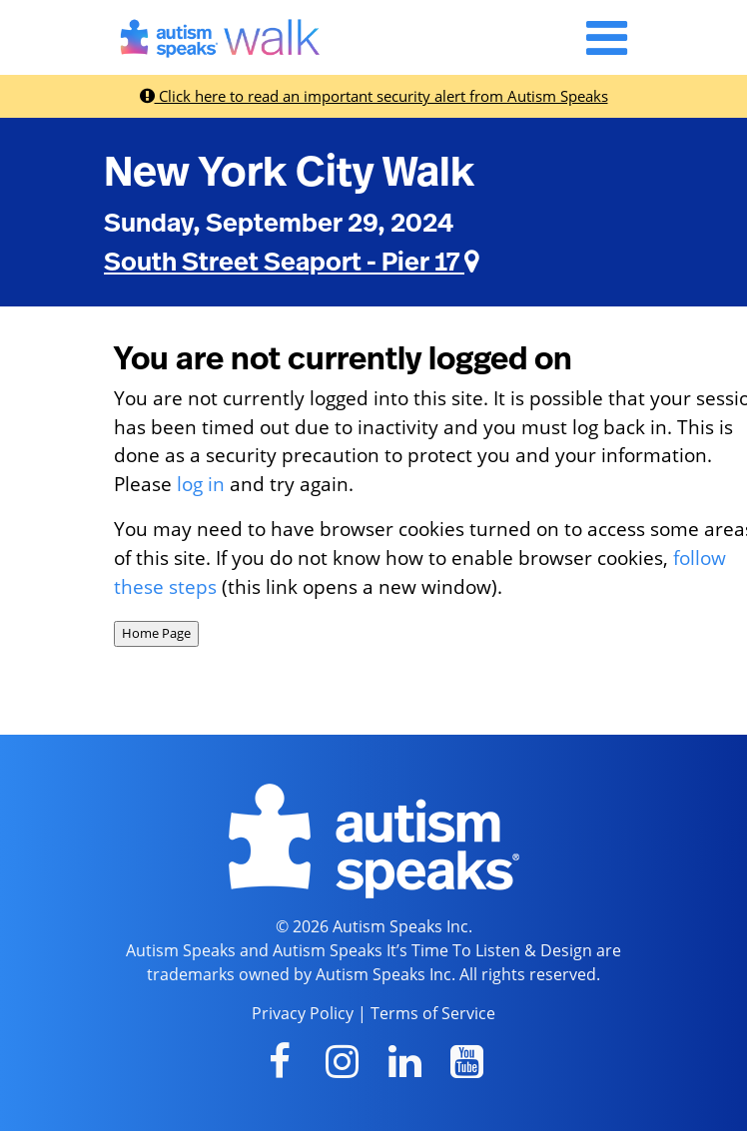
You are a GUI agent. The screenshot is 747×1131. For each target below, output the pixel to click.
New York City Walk (289, 173)
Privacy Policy (303, 1013)
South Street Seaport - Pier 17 (291, 263)
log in (201, 483)
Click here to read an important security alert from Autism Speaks (374, 96)
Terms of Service (433, 1013)
